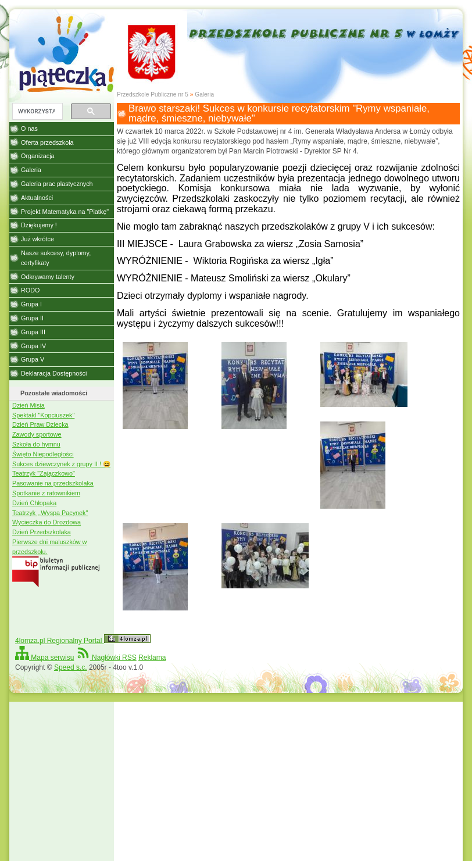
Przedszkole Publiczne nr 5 (152, 94)
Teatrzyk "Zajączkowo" (43, 473)
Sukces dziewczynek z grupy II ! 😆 (61, 463)
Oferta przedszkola (47, 142)
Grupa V (32, 359)
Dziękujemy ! (39, 224)
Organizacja (38, 155)
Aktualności (37, 197)
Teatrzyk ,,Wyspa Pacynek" (50, 512)
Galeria (204, 94)
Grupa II (32, 318)
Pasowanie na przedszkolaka (53, 483)
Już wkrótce (37, 238)
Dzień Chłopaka (34, 502)
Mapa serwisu (44, 657)
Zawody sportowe (37, 434)
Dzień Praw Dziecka (40, 424)
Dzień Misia (28, 405)
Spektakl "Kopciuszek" (43, 415)
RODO (30, 290)
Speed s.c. (70, 667)
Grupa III (33, 331)
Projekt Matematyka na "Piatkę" (65, 211)
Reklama (152, 657)
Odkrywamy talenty (47, 276)
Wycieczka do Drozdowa (46, 522)
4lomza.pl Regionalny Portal (83, 641)
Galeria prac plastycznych (57, 183)
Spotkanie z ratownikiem (46, 493)
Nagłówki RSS (106, 657)
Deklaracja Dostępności (54, 373)
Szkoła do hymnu (36, 444)
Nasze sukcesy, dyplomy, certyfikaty (56, 257)
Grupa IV (33, 345)
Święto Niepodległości (43, 454)
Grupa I (31, 304)
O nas (29, 128)
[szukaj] (36, 111)
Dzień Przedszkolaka (41, 531)
